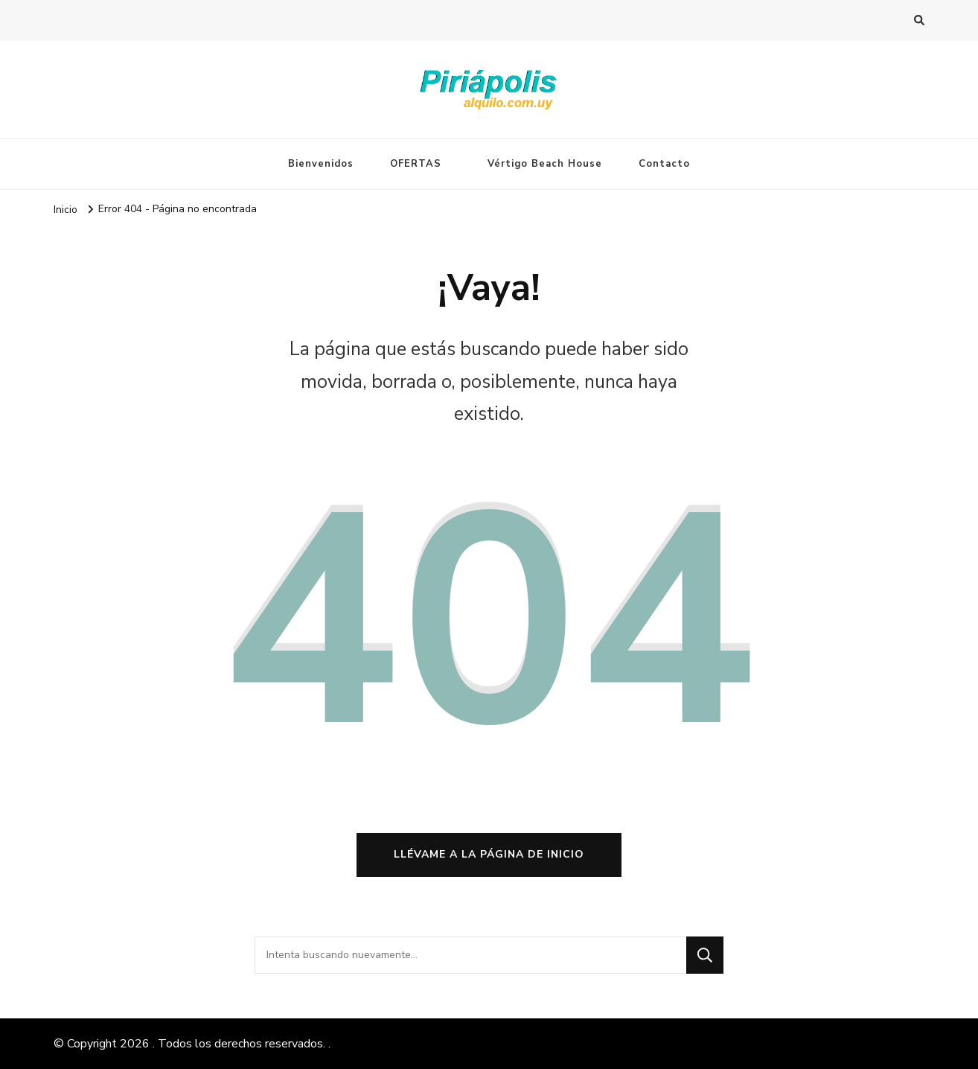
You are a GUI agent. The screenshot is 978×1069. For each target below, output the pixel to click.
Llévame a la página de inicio (489, 854)
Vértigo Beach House (545, 163)
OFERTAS (415, 163)
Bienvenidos (321, 163)
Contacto (664, 163)
